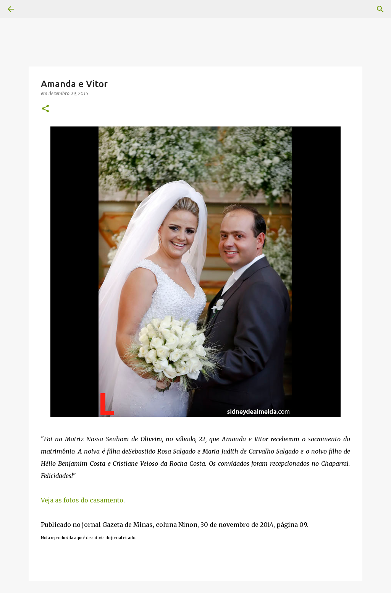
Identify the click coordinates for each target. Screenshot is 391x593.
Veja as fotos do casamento (82, 500)
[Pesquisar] (380, 9)
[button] (45, 109)
